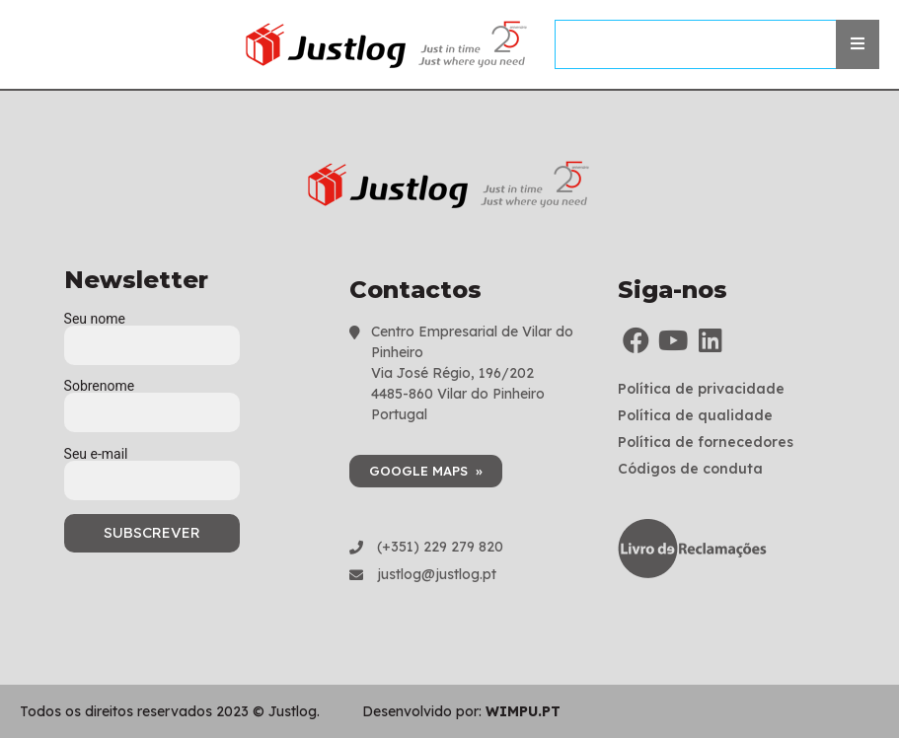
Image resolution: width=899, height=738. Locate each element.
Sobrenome (152, 399)
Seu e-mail (152, 467)
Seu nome (152, 332)
